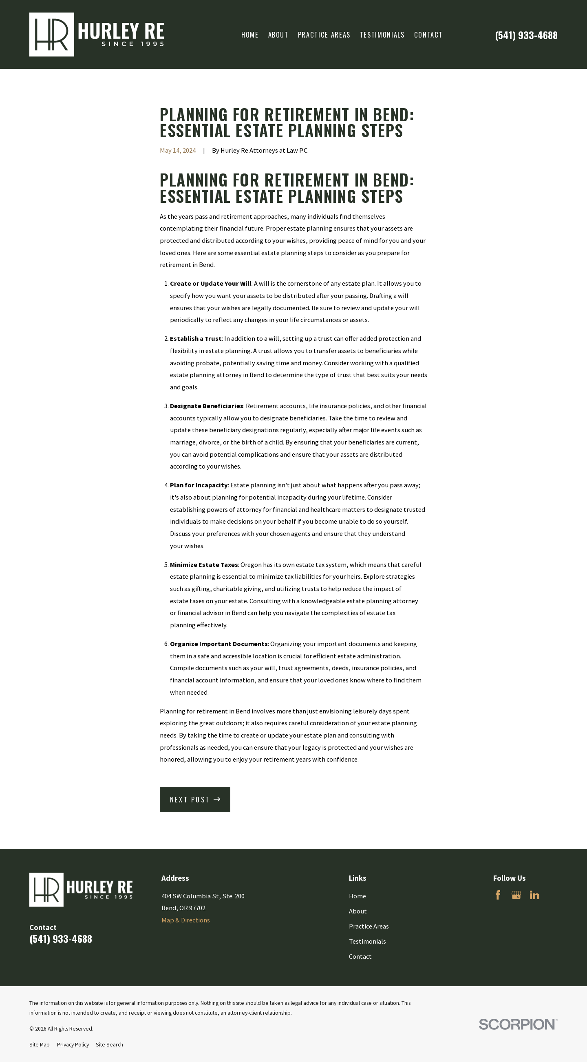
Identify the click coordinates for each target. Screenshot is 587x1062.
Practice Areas (369, 926)
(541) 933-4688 (526, 35)
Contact (360, 956)
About (358, 911)
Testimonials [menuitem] (382, 34)
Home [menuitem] (250, 34)
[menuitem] (39, 1045)
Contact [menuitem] (428, 34)
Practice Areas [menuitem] (324, 34)
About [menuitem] (278, 34)
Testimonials (367, 941)
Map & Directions (185, 920)
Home (357, 896)
